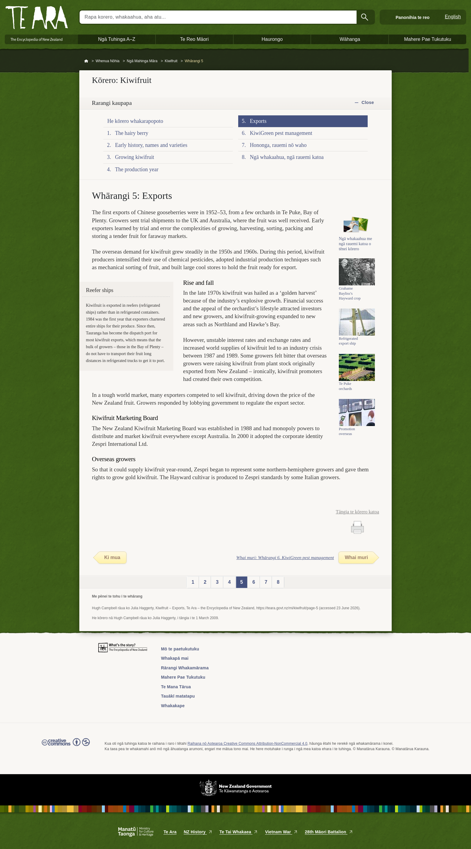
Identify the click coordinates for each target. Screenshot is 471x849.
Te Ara (169, 831)
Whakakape (173, 705)
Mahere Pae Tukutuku (183, 677)
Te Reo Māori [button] (194, 39)
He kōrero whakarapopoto (135, 121)
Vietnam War (281, 831)
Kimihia (365, 17)
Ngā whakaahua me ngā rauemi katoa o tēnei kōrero (355, 246)
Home (86, 61)
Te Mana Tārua (176, 686)
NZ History (198, 831)
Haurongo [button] (272, 39)
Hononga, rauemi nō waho (278, 145)
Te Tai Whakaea (239, 831)
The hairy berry (131, 133)
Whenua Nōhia (107, 61)
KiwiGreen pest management (281, 133)
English (453, 16)
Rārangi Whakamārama (185, 667)
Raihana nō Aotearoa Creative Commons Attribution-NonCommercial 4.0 (247, 743)
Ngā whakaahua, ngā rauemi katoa (287, 157)
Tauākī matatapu (178, 696)
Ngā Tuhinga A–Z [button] (116, 39)
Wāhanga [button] (349, 39)
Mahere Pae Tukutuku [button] (427, 39)
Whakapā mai (175, 658)
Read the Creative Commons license (65, 746)
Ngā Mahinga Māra (142, 61)
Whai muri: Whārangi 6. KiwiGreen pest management (285, 557)
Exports (258, 121)
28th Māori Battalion (329, 831)
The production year (136, 169)
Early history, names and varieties (151, 145)
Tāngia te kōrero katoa (357, 511)
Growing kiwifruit (134, 157)
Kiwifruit (171, 61)
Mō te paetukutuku (180, 649)
